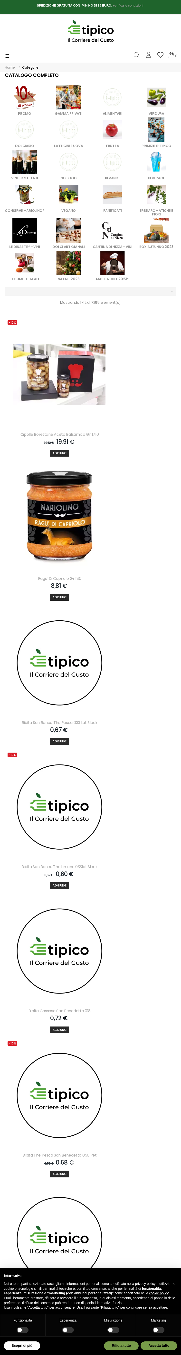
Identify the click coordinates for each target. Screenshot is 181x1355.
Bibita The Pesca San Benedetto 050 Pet (134, 690)
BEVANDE (112, 178)
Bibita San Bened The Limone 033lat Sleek (134, 557)
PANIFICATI (112, 210)
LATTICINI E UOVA (68, 145)
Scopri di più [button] (22, 1345)
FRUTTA (112, 145)
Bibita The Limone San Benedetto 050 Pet (47, 824)
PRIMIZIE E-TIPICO (156, 145)
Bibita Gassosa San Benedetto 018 (47, 690)
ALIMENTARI (112, 113)
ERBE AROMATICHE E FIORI (156, 212)
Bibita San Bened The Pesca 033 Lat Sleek (47, 557)
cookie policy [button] (158, 1293)
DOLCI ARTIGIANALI (68, 246)
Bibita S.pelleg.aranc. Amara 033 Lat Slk (134, 957)
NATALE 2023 (69, 279)
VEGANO (68, 210)
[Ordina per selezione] (90, 291)
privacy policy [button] (145, 1284)
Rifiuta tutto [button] (121, 1345)
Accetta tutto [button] (158, 1345)
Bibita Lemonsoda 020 (46, 1090)
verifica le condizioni (128, 5)
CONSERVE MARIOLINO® (24, 210)
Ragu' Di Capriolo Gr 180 (134, 423)
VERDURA (156, 113)
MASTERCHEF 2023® (112, 279)
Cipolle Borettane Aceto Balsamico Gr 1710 (46, 423)
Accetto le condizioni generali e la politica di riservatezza (33, 1172)
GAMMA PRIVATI (68, 113)
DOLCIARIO (24, 145)
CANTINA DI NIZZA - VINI (112, 246)
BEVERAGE (156, 178)
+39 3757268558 (33, 1221)
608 (144, 1127)
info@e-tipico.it (17, 1230)
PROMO (24, 113)
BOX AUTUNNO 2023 (156, 246)
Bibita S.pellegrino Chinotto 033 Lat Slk (134, 824)
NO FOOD (68, 178)
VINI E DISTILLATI (24, 178)
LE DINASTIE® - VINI (24, 246)
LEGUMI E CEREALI (24, 279)
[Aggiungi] (46, 442)
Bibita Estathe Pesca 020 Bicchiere (134, 1090)
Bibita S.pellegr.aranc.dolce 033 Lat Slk (46, 957)
